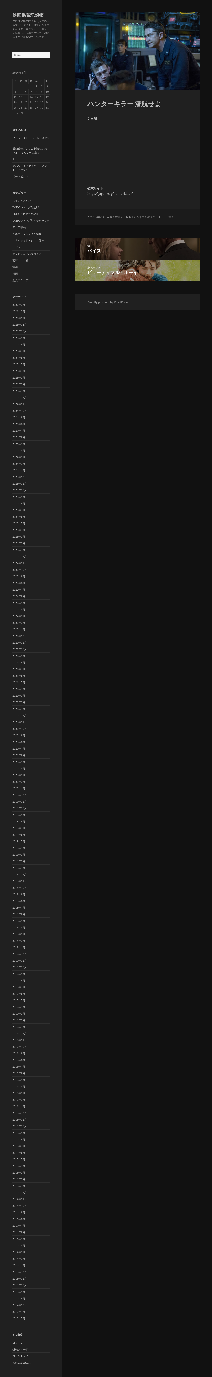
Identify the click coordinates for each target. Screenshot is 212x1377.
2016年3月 (18, 1093)
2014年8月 (18, 1219)
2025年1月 (18, 391)
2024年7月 (18, 430)
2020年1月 (18, 788)
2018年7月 (18, 907)
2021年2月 (18, 702)
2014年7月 (18, 1225)
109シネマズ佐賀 (22, 201)
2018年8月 (18, 901)
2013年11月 (19, 1278)
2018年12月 (19, 874)
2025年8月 (18, 344)
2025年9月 (18, 338)
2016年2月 (18, 1100)
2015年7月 (18, 1146)
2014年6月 (18, 1232)
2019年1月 (18, 868)
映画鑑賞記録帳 (28, 15)
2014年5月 (18, 1239)
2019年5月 (18, 841)
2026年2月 (18, 311)
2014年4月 (18, 1245)
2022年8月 (18, 583)
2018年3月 (18, 934)
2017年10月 (19, 967)
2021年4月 (18, 689)
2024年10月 (19, 411)
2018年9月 (18, 894)
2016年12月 (19, 1033)
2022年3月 (18, 616)
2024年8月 (18, 424)
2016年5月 (18, 1080)
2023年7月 (18, 510)
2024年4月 (18, 450)
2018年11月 (19, 881)
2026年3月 (18, 305)
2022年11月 (19, 563)
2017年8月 (18, 980)
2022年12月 (19, 556)
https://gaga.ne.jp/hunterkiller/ (110, 193)
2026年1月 (18, 318)
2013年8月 (18, 1298)
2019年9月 (18, 815)
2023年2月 (18, 543)
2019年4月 (18, 848)
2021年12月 (19, 636)
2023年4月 (18, 530)
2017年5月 (18, 1000)
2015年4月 (18, 1166)
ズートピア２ (20, 176)
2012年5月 (18, 1318)
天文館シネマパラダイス (27, 254)
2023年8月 (18, 503)
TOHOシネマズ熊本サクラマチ (30, 220)
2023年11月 (19, 483)
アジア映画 (19, 227)
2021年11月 (19, 642)
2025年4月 (18, 371)
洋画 (15, 267)
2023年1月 (18, 550)
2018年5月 (18, 921)
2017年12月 (19, 954)
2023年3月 (18, 536)
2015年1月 (18, 1186)
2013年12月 (19, 1272)
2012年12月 (19, 1305)
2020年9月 (18, 735)
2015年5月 (18, 1159)
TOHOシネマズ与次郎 (25, 207)
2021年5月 (18, 682)
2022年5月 (18, 603)
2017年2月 (18, 1020)
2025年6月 (18, 358)
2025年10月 (19, 331)
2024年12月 (19, 397)
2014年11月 (19, 1199)
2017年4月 (18, 1007)
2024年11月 (19, 404)
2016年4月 (18, 1086)
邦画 (15, 273)
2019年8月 (18, 821)
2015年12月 (19, 1113)
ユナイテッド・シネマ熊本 (28, 240)
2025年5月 (18, 364)
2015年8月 (18, 1139)
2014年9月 (18, 1212)
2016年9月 (18, 1053)
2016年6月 (18, 1073)
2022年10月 (19, 570)
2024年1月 (18, 470)
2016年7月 (18, 1066)
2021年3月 (18, 695)
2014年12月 (19, 1192)
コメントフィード (23, 1356)
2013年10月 (19, 1285)
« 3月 (20, 113)
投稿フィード (20, 1349)
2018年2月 (18, 941)
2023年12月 (19, 477)
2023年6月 (18, 517)
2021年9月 (18, 656)
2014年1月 (18, 1265)
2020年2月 (18, 782)
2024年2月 (18, 464)
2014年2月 (18, 1259)
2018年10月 (19, 888)
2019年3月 (18, 854)
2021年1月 (18, 709)
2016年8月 (18, 1060)
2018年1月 (18, 947)
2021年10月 (19, 649)
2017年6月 (18, 994)
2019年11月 (19, 801)
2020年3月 (18, 775)
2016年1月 (18, 1106)
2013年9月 (18, 1292)
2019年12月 (19, 795)
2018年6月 (18, 914)
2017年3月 (18, 1013)
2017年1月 (18, 1027)
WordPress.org (21, 1362)
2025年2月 (18, 384)
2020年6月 (18, 755)
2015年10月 (19, 1126)
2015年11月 (19, 1119)
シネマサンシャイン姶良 (27, 234)
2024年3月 (18, 457)
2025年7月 (18, 351)
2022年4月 (18, 609)
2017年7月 (18, 987)
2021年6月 (18, 676)
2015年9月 (18, 1133)
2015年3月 (18, 1172)
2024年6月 (18, 437)
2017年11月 (19, 960)
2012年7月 (18, 1312)
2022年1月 (18, 629)
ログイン (17, 1343)
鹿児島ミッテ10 (21, 280)
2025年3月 (18, 377)
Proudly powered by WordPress (107, 302)
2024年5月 (18, 444)
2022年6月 (18, 596)
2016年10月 (19, 1047)
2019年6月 (18, 835)
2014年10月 (19, 1206)
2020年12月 (19, 715)
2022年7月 (18, 589)
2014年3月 (18, 1252)
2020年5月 (18, 762)
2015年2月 (18, 1179)
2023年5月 (18, 523)
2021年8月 (18, 662)
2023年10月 (19, 490)
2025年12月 (19, 324)
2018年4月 (18, 927)
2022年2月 (18, 623)
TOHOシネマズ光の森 (25, 214)
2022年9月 (18, 576)
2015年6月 (18, 1153)
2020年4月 (18, 768)
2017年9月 (18, 974)
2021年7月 (18, 669)
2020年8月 (18, 742)
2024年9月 (18, 417)
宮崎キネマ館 (20, 260)
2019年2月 (18, 861)
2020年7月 (18, 748)
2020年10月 (19, 729)
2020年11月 (19, 722)
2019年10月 (19, 808)
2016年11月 (19, 1040)
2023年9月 (18, 497)
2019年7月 (18, 828)
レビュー (17, 247)
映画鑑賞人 (116, 217)
